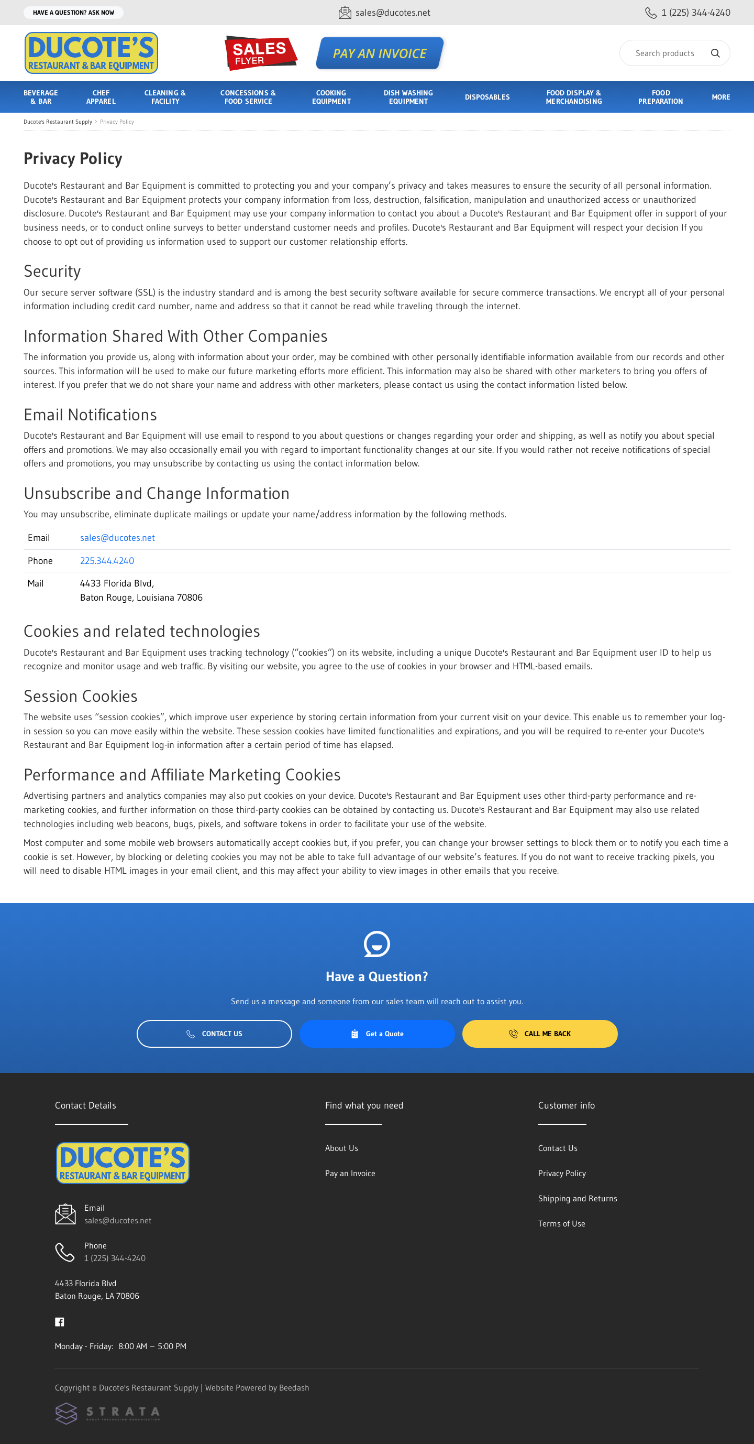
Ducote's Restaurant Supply (58, 121)
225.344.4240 (107, 561)
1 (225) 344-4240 (115, 1258)
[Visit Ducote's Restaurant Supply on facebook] (59, 1321)
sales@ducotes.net (117, 538)
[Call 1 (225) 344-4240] (687, 13)
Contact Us (214, 1033)
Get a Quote (377, 1033)
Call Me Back (540, 1033)
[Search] (674, 53)
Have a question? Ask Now (73, 12)
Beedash (294, 1387)
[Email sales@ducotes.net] (384, 13)
